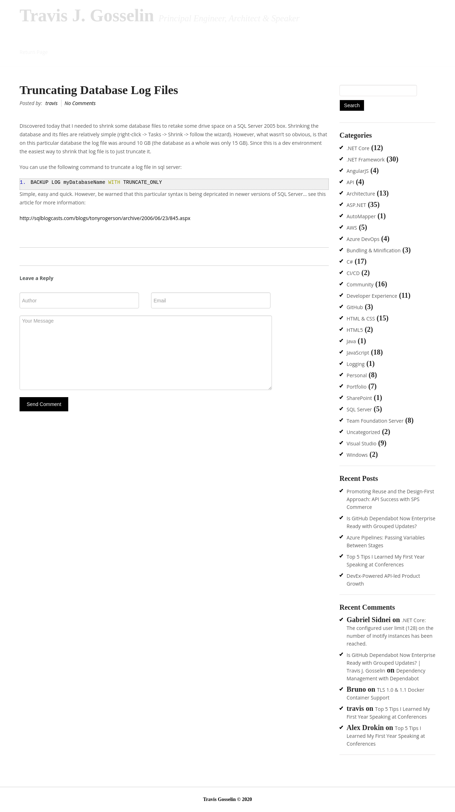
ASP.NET (356, 205)
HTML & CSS (361, 318)
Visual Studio (361, 443)
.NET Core (358, 148)
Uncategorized (363, 432)
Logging (356, 364)
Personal (357, 375)
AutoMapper (361, 216)
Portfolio (356, 386)
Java (351, 341)
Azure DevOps (363, 239)
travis (52, 103)
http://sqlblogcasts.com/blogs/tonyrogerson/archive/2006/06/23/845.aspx (105, 218)
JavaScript (358, 352)
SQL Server (359, 409)
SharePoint (359, 398)
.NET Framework (366, 159)
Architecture (361, 193)
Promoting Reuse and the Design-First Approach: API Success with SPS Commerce (390, 499)
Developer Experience (372, 295)
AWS (352, 227)
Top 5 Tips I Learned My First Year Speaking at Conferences (386, 736)
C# (350, 261)
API (350, 182)
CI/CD (353, 273)
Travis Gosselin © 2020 (227, 799)
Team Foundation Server (375, 420)
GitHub (355, 307)
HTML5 (355, 330)
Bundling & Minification (374, 250)
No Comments (80, 103)
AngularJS (358, 171)
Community (360, 284)
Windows (357, 454)
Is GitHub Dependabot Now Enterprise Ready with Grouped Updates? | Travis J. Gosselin (391, 663)
